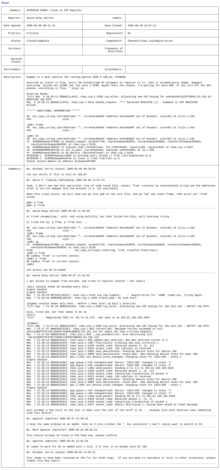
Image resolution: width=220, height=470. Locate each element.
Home (5, 2)
